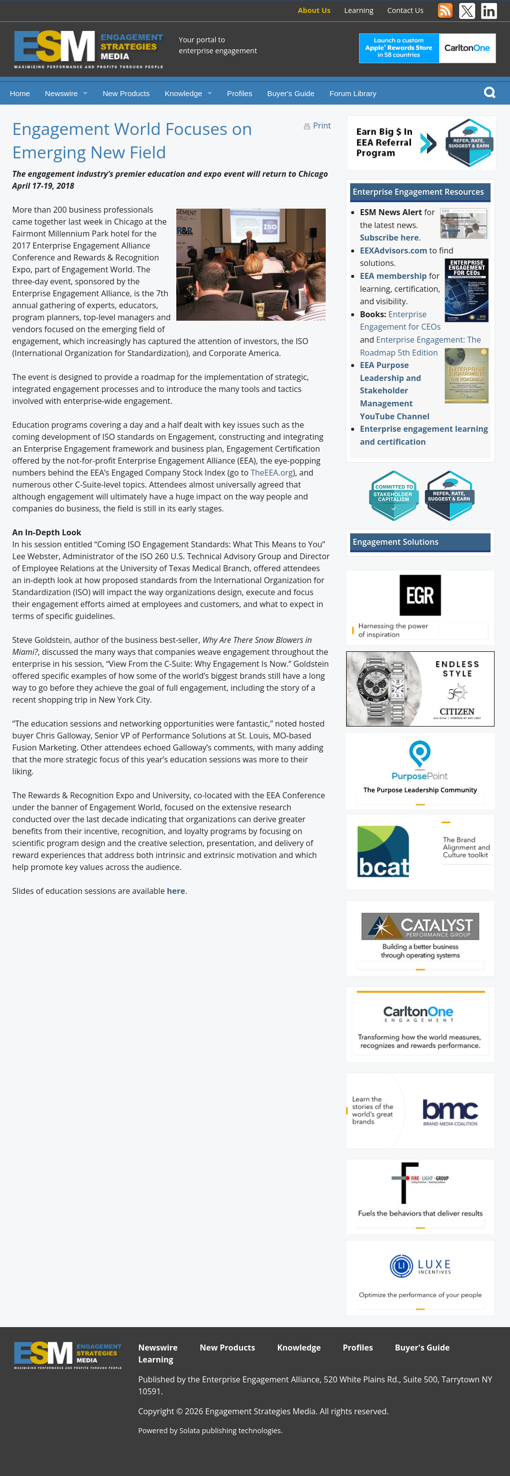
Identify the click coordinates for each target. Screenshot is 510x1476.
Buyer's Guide (291, 93)
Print (322, 125)
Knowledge (183, 93)
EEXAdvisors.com (393, 250)
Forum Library (353, 93)
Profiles (240, 93)
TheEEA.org (272, 472)
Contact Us (405, 10)
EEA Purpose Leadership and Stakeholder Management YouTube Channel (395, 390)
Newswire (61, 93)
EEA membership (393, 275)
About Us (314, 10)
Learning (359, 10)
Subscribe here (389, 237)
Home (20, 93)
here (176, 890)
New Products (126, 93)
